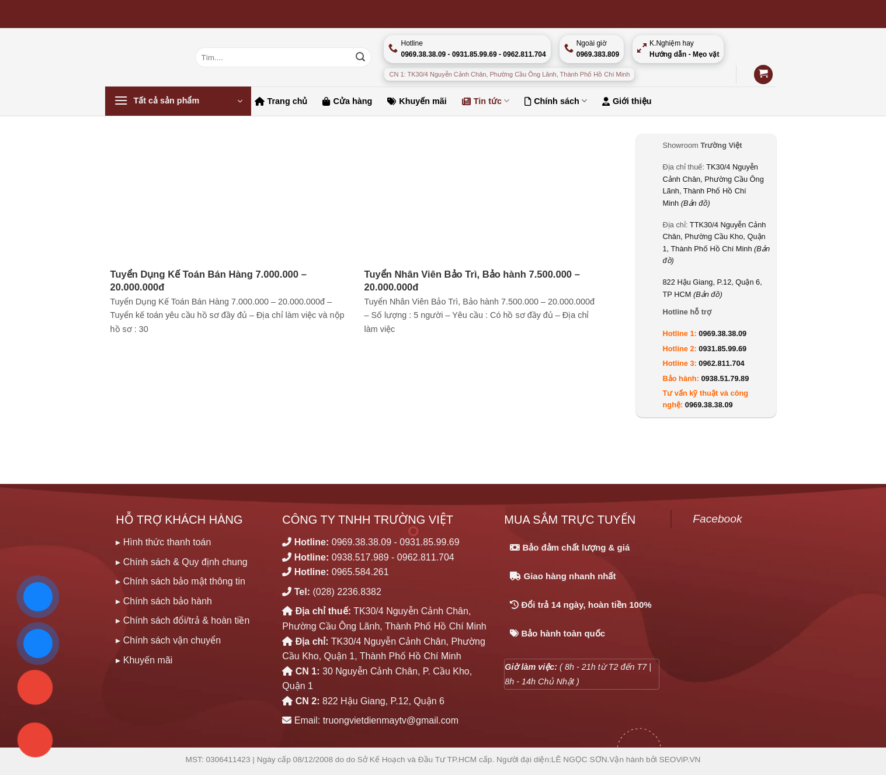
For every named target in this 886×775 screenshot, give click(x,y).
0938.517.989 (360, 557)
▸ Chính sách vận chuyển (168, 640)
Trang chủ (281, 101)
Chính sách (555, 100)
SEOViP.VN (680, 759)
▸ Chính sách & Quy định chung (181, 562)
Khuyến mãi (417, 101)
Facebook (717, 519)
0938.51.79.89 (725, 378)
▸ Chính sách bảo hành (164, 601)
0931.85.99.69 (722, 348)
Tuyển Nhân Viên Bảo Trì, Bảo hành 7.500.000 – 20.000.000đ (472, 281)
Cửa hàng (347, 101)
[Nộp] (360, 57)
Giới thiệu (627, 101)
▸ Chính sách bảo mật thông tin (180, 581)
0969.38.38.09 (722, 333)
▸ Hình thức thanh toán (163, 542)
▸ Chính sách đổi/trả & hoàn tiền (182, 620)
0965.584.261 (360, 572)
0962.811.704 (721, 363)
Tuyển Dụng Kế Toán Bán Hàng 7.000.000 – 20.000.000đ (208, 281)
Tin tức (485, 100)
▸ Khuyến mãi (144, 660)
